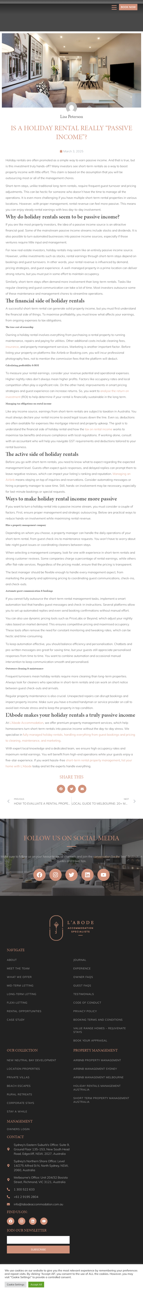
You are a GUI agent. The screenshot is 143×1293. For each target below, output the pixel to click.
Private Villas (18, 1077)
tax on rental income (98, 429)
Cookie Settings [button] (15, 1284)
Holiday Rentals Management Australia (97, 1087)
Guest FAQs (82, 985)
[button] (61, 789)
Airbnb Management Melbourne (98, 1077)
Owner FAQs (83, 977)
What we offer (19, 977)
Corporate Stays (20, 1103)
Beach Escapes (19, 1086)
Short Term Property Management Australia (101, 1100)
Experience (82, 968)
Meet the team (18, 968)
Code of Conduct (87, 1002)
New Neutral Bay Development (31, 1060)
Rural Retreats (19, 1094)
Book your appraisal (90, 1040)
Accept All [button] (36, 1284)
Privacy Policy (85, 1011)
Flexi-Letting (17, 1002)
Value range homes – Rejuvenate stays (99, 1030)
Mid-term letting (20, 985)
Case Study (16, 1019)
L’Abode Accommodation (26, 723)
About (12, 960)
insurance (12, 347)
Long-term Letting (21, 994)
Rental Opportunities (24, 1011)
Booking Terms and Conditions (98, 1019)
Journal (79, 960)
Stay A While (17, 1111)
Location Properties (23, 1068)
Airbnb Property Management (97, 1060)
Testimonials (83, 994)
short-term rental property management (93, 760)
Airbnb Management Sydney (95, 1068)
